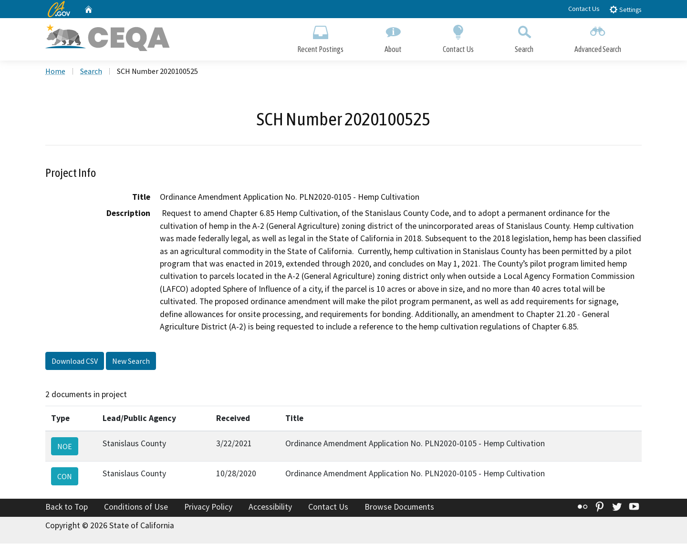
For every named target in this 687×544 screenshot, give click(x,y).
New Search (131, 362)
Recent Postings (320, 37)
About (393, 37)
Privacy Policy (208, 508)
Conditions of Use (136, 508)
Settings (625, 9)
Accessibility (270, 508)
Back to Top (66, 508)
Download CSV (75, 362)
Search (524, 37)
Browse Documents (399, 508)
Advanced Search (597, 37)
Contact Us (584, 8)
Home (55, 72)
